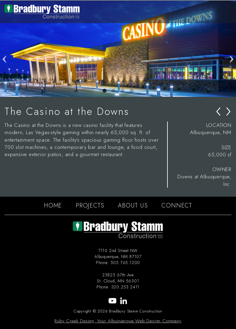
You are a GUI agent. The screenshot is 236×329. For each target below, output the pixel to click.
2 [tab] (114, 91)
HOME (53, 205)
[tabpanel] (118, 49)
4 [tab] (132, 91)
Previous (5, 49)
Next (231, 49)
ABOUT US (133, 205)
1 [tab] (105, 91)
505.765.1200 (125, 263)
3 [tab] (123, 91)
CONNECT (176, 205)
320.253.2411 (125, 287)
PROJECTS (90, 205)
